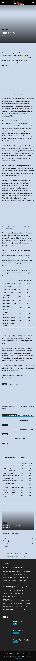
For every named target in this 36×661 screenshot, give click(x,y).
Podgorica (23, 653)
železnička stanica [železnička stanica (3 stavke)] (17, 609)
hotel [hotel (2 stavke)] (15, 577)
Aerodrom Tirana (18, 439)
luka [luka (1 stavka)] (25, 580)
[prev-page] (3, 448)
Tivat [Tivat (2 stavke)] (16, 606)
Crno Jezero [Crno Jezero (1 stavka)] (15, 574)
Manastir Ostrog (17, 622)
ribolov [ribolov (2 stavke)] (18, 600)
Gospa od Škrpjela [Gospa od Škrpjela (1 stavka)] (7, 577)
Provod (15, 642)
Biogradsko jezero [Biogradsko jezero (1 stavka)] (16, 571)
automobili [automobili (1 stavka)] (26, 568)
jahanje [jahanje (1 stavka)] (20, 577)
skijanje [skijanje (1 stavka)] (22, 603)
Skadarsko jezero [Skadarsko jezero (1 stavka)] (14, 603)
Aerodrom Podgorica (27, 407)
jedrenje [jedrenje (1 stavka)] (25, 577)
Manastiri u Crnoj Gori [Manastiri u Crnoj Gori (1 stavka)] (8, 583)
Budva (7, 653)
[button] (3, 2)
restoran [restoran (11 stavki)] (8, 600)
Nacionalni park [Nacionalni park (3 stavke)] (9, 587)
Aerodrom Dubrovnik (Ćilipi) (8, 408)
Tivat (16, 384)
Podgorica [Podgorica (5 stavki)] (13, 590)
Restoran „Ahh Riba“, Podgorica (22, 640)
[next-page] (6, 448)
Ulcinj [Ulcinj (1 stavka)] (20, 606)
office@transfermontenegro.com (17, 378)
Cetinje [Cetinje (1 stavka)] (9, 574)
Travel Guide (7, 35)
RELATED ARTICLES (9, 415)
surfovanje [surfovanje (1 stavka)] (27, 603)
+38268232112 (20, 375)
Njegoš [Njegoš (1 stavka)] (23, 587)
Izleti (5, 522)
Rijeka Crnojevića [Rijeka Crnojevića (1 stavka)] (25, 600)
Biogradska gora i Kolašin (12, 525)
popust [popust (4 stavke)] (22, 590)
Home (2, 7)
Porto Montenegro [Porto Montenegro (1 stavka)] (7, 593)
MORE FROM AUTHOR (25, 415)
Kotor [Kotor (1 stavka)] (9, 580)
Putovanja (9, 7)
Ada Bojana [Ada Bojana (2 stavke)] (6, 568)
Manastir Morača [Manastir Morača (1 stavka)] (20, 583)
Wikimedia (30, 94)
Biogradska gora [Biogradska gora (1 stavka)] (7, 571)
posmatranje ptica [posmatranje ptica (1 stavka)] (18, 593)
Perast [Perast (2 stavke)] (28, 587)
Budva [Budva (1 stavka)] (4, 574)
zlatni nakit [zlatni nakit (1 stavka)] (6, 609)
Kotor (17, 653)
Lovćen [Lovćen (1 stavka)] (20, 580)
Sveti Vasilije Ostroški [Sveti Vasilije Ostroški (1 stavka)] (8, 606)
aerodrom (10, 384)
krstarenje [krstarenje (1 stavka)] (14, 580)
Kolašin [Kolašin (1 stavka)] (5, 580)
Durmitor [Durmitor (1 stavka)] (22, 574)
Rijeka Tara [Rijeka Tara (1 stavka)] (6, 603)
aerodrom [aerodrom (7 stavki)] (17, 568)
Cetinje (12, 653)
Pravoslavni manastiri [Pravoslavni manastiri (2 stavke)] (10, 596)
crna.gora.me (18, 658)
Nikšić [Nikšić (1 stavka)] (18, 587)
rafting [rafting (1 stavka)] (19, 596)
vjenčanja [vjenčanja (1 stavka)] (26, 606)
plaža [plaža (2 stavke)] (4, 590)
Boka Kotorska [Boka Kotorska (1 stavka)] (26, 571)
